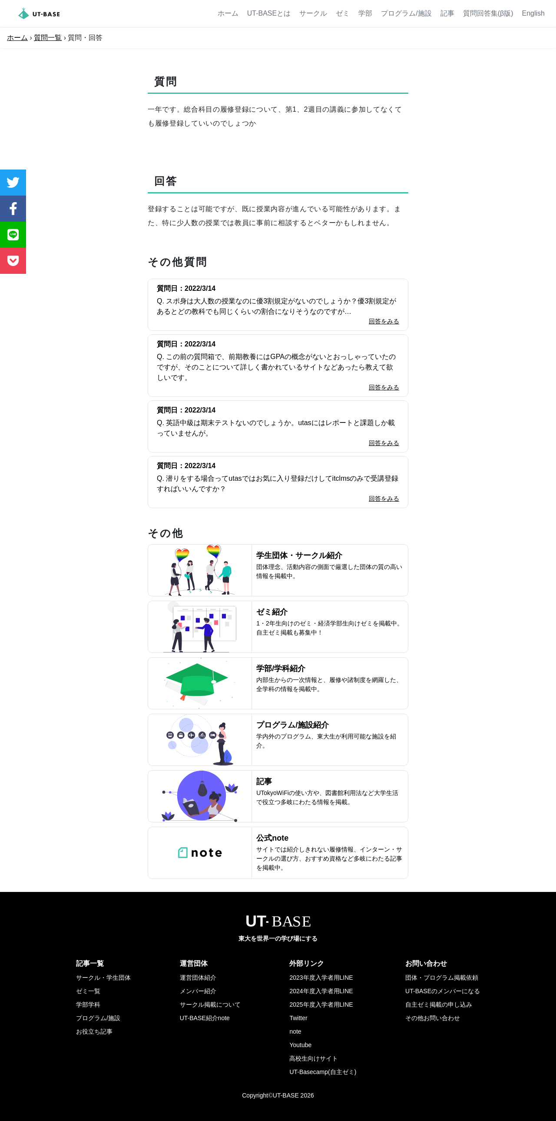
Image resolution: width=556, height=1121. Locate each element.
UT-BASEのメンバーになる (442, 991)
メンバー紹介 (198, 991)
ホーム (228, 13)
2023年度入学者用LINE (321, 977)
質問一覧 (48, 37)
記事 (447, 13)
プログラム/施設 (406, 13)
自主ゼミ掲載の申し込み (438, 1004)
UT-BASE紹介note (205, 1018)
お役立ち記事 (94, 1031)
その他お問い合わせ (432, 1018)
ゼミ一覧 (88, 991)
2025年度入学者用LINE (321, 1004)
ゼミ (343, 13)
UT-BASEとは (269, 13)
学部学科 (88, 1004)
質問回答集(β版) (488, 13)
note (295, 1031)
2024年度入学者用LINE (321, 991)
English (533, 13)
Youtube (300, 1044)
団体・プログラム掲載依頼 (441, 977)
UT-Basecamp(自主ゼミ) (322, 1071)
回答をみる (384, 321)
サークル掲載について (210, 1004)
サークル (313, 13)
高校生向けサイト (313, 1058)
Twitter (298, 1018)
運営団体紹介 (198, 977)
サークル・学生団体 (103, 977)
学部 (365, 13)
